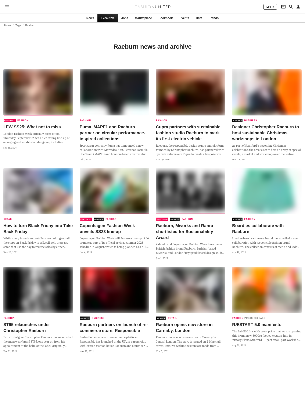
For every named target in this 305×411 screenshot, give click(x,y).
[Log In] (270, 7)
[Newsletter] (283, 6)
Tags (18, 25)
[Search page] (291, 6)
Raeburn (30, 25)
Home (7, 25)
